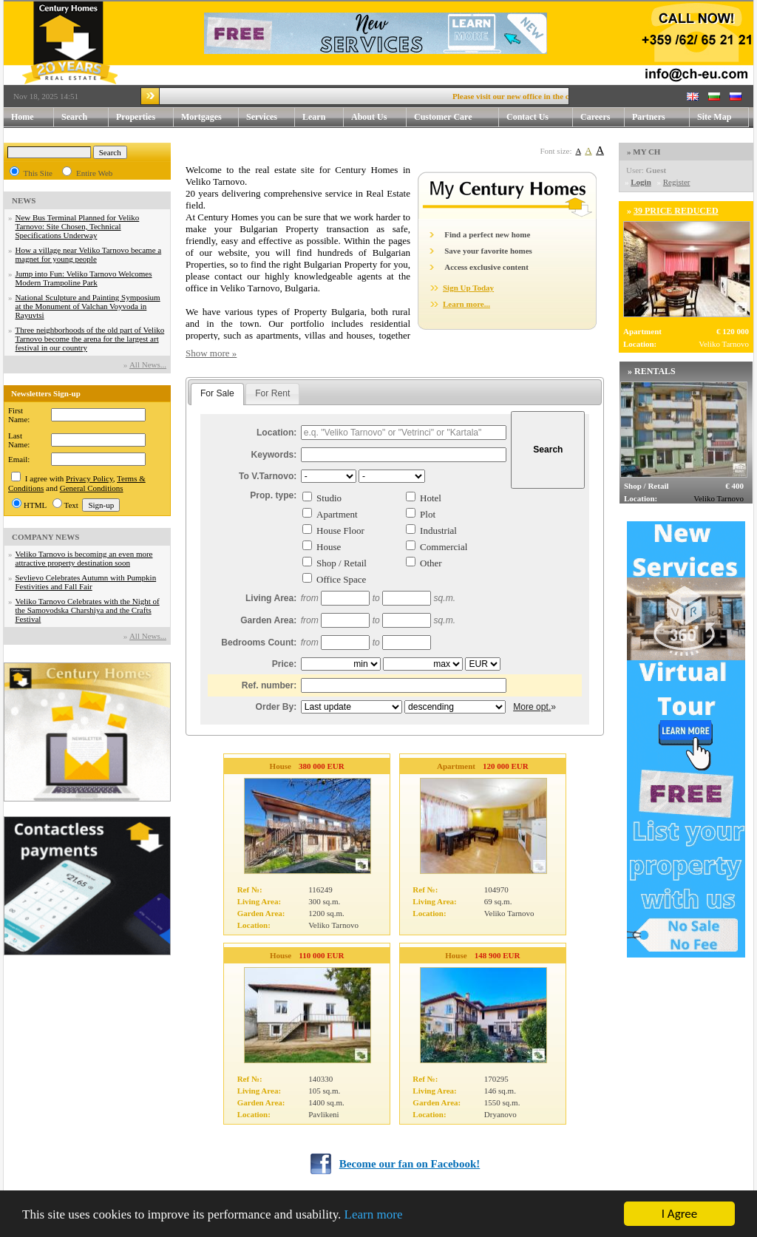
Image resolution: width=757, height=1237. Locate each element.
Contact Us (539, 117)
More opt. (532, 707)
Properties (145, 117)
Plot (427, 514)
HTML (35, 505)
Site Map (714, 117)
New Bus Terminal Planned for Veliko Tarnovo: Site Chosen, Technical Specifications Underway (78, 226)
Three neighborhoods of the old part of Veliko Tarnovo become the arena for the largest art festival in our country (90, 338)
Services (270, 117)
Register (676, 181)
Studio (329, 498)
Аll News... (147, 364)
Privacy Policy (89, 478)
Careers (595, 117)
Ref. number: (269, 685)
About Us (379, 117)
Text (71, 505)
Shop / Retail (341, 563)
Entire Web (94, 173)
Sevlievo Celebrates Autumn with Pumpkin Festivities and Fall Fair (86, 582)
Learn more (373, 1214)
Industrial (438, 530)
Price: (284, 664)
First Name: (19, 415)
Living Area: (270, 598)
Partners (648, 117)
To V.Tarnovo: (267, 476)
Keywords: (274, 455)
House (328, 546)
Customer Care (443, 117)
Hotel (430, 498)
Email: (19, 459)
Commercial (443, 546)
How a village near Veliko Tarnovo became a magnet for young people (89, 254)
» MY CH (643, 151)
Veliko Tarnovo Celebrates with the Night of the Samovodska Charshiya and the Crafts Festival (88, 610)
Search (74, 117)
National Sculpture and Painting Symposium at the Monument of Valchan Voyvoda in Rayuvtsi (88, 306)
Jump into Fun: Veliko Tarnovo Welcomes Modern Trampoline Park (84, 278)
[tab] (217, 394)
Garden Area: (268, 620)
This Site (38, 173)
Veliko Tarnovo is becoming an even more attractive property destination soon (84, 558)
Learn (323, 117)
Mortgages (201, 117)
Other (431, 563)
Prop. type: (273, 495)
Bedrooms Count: (258, 642)
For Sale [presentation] (217, 393)
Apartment (337, 514)
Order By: (276, 707)
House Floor (340, 530)
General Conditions (91, 488)
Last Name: (19, 440)
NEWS (23, 200)
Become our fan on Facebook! (410, 1164)
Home (22, 117)
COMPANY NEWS (45, 536)
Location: (276, 432)
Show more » (211, 353)
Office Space (341, 579)
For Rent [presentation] (272, 393)
